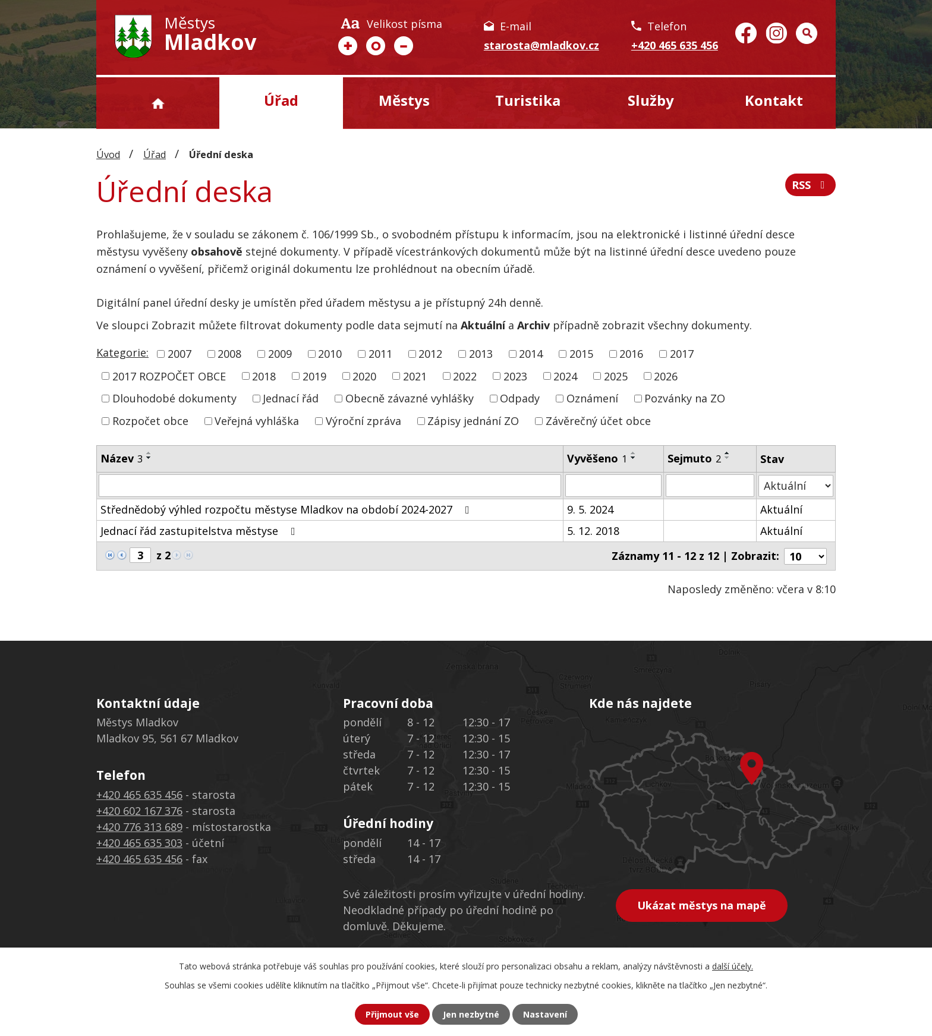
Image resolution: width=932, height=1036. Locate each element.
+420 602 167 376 (139, 811)
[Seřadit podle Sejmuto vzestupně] (727, 453)
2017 (682, 354)
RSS (811, 185)
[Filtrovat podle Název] (330, 485)
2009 (280, 354)
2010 (330, 354)
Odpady (520, 398)
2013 (481, 354)
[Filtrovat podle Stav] (795, 485)
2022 (465, 376)
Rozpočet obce (150, 421)
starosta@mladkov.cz (541, 45)
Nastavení (545, 1014)
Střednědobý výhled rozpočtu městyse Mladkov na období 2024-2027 (287, 509)
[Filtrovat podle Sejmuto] (710, 485)
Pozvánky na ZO (684, 398)
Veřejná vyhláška (257, 421)
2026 (666, 376)
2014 (531, 354)
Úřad (281, 100)
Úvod (157, 103)
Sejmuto (694, 458)
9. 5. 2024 (590, 509)
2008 (229, 354)
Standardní (375, 45)
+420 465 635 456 (674, 45)
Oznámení (592, 398)
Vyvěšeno (597, 458)
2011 (380, 354)
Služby (651, 100)
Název (121, 458)
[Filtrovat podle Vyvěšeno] (613, 485)
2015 (581, 354)
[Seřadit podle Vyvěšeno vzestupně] (633, 453)
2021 (415, 376)
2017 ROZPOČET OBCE (169, 376)
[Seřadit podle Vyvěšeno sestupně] (633, 457)
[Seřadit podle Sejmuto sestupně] (727, 457)
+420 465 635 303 (139, 843)
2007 (179, 354)
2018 (264, 376)
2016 (631, 354)
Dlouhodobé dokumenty (174, 398)
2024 (565, 376)
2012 (430, 354)
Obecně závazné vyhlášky (409, 398)
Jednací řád (291, 398)
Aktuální (781, 509)
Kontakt (774, 100)
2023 (515, 376)
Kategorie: (122, 352)
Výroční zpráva (363, 421)
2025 (616, 376)
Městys (404, 100)
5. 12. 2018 (593, 531)
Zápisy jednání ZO (473, 421)
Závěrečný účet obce (598, 421)
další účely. (732, 966)
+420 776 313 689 (139, 827)
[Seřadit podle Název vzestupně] (149, 453)
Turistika (528, 100)
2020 (364, 376)
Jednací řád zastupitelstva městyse (200, 531)
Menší (403, 45)
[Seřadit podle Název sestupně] (149, 457)
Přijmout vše (392, 1014)
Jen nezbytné (471, 1014)
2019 (314, 376)
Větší (347, 45)
